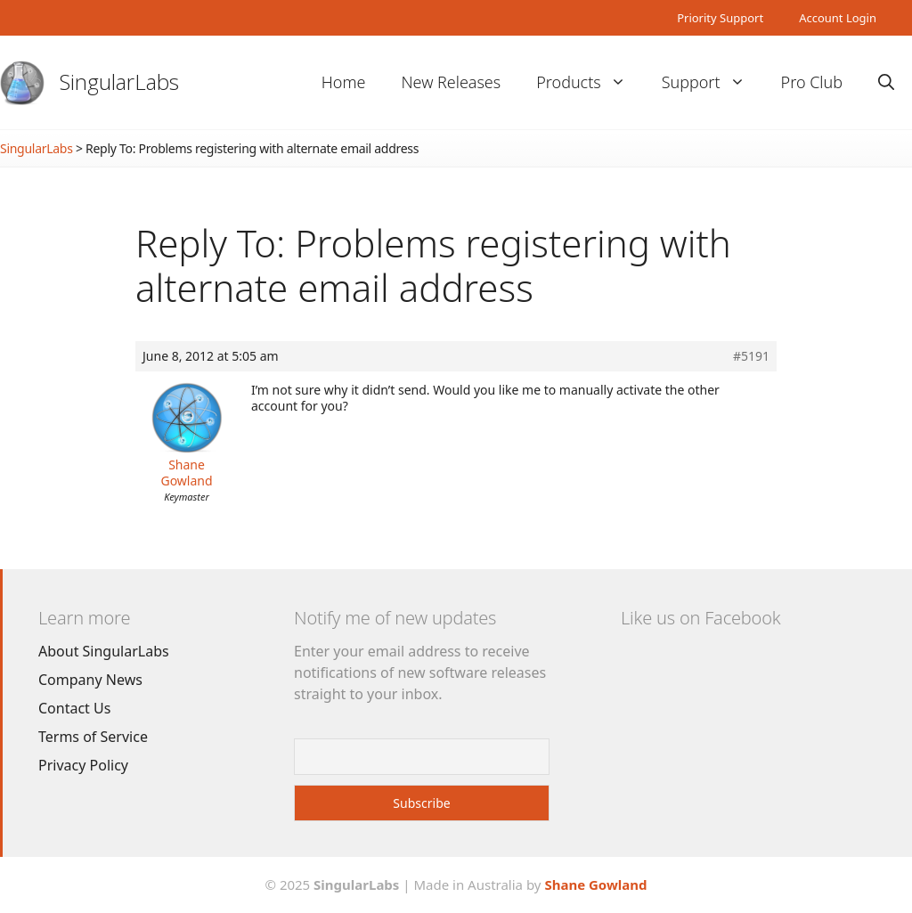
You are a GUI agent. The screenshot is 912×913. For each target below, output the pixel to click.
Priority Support (720, 18)
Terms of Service (93, 736)
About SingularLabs (103, 651)
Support (712, 82)
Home (344, 82)
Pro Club (812, 82)
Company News (90, 679)
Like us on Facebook (700, 618)
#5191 (751, 356)
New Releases (451, 82)
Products (589, 82)
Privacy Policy (83, 765)
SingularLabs (119, 81)
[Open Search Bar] (886, 82)
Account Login (837, 18)
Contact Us (74, 708)
